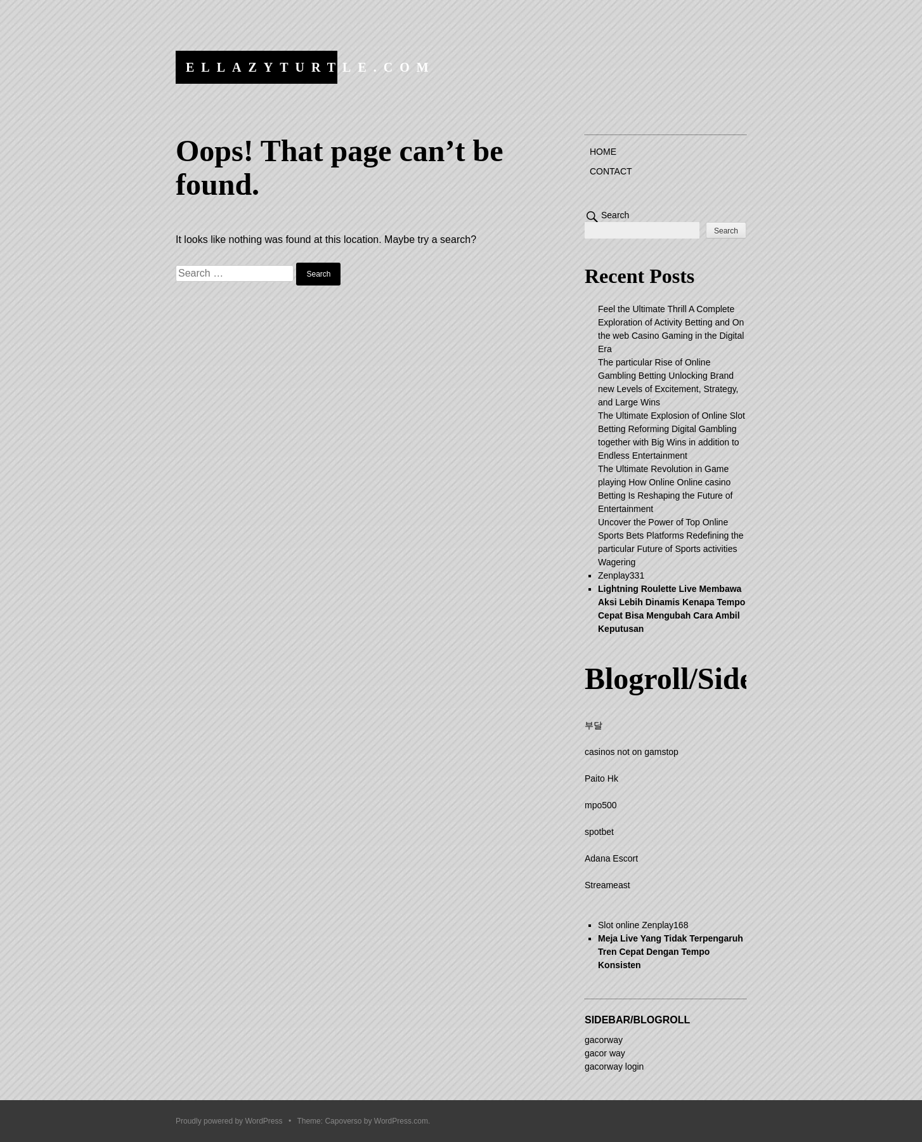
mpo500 (601, 805)
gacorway (604, 1040)
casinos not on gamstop (632, 752)
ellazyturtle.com (311, 67)
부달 (593, 725)
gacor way (605, 1053)
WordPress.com (401, 1121)
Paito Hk (601, 778)
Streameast (607, 885)
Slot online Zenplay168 (643, 925)
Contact (611, 171)
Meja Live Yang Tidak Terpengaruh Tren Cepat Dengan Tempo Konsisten (670, 951)
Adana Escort (611, 858)
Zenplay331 (621, 575)
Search (615, 215)
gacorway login (614, 1066)
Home (603, 152)
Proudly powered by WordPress (229, 1121)
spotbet (599, 832)
